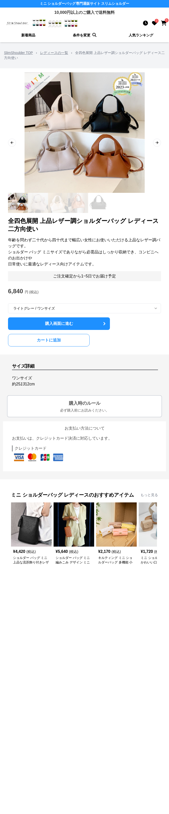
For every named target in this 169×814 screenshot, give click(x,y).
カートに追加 (49, 340)
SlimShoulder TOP (18, 53)
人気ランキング (141, 35)
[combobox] (84, 308)
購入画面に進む (76, 323)
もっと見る (149, 495)
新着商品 (28, 35)
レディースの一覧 (54, 53)
